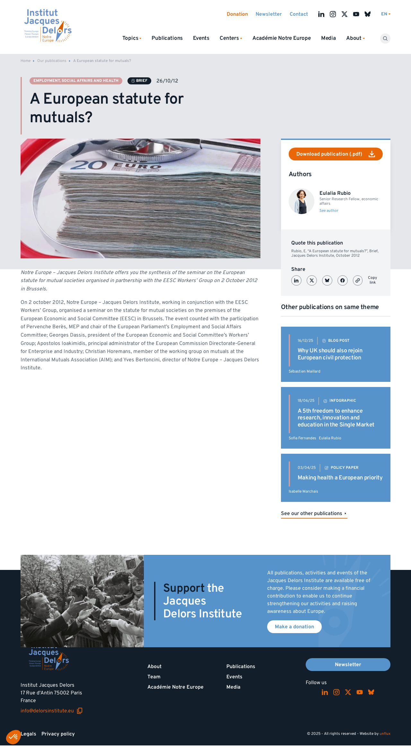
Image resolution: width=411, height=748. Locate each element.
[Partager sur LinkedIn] (296, 280)
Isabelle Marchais (303, 491)
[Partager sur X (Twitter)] (312, 280)
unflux (385, 733)
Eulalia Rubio (330, 438)
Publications (167, 38)
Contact (299, 14)
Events (201, 38)
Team (154, 676)
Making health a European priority (340, 478)
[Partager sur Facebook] (342, 280)
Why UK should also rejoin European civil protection (330, 354)
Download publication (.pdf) (335, 154)
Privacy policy (58, 733)
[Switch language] (386, 14)
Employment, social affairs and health (75, 80)
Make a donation (294, 626)
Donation (237, 14)
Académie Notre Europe (281, 38)
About (154, 666)
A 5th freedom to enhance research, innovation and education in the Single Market (336, 418)
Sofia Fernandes (302, 438)
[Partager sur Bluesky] (327, 280)
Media (328, 38)
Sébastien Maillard (304, 371)
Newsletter (269, 14)
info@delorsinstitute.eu (52, 711)
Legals (28, 733)
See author (328, 211)
